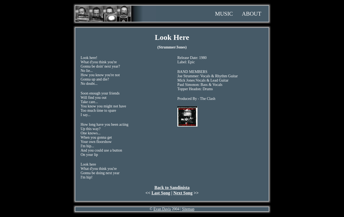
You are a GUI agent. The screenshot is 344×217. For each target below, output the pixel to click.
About (251, 13)
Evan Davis (162, 209)
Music (224, 13)
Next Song (182, 192)
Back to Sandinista (172, 187)
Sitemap (188, 209)
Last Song (161, 192)
